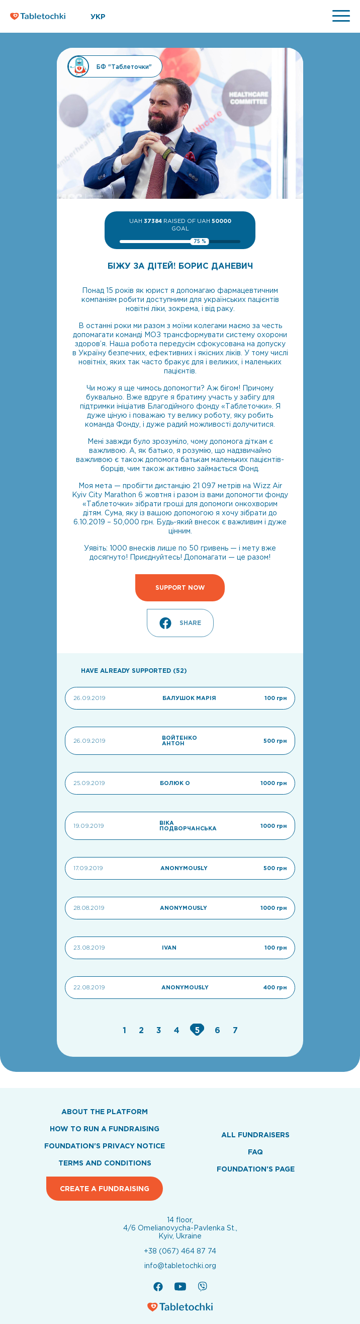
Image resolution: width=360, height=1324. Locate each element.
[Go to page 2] (142, 1030)
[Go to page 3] (160, 1030)
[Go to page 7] (235, 1030)
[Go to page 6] (219, 1030)
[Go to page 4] (178, 1030)
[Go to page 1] (126, 1030)
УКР (98, 16)
